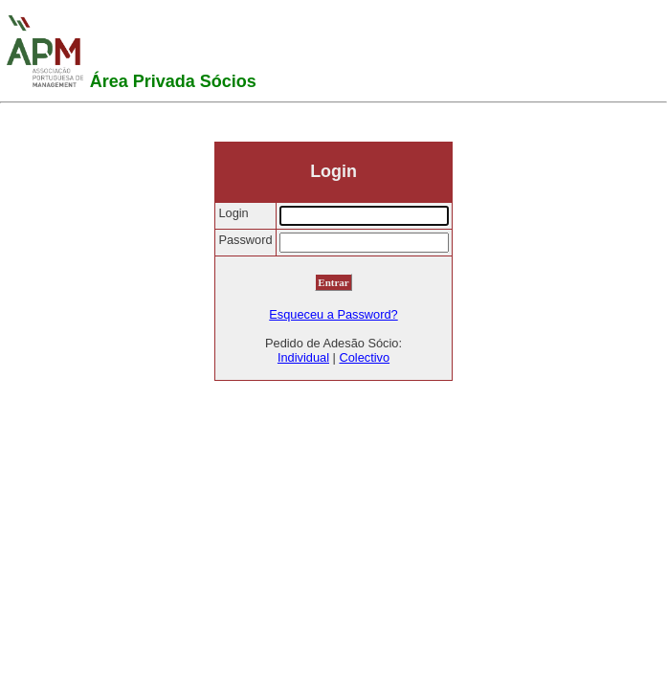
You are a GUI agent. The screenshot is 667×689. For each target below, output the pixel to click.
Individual (303, 357)
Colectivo (364, 357)
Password (245, 240)
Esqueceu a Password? (333, 314)
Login (233, 213)
